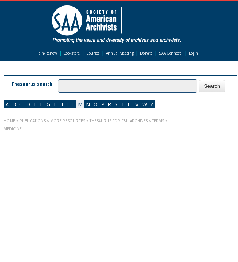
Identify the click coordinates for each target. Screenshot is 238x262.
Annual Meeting (120, 53)
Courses (92, 53)
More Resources (67, 120)
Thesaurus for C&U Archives (119, 120)
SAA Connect (170, 53)
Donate (146, 53)
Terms (158, 120)
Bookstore (72, 53)
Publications (33, 120)
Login (193, 53)
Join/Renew (47, 53)
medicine (13, 128)
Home (9, 120)
